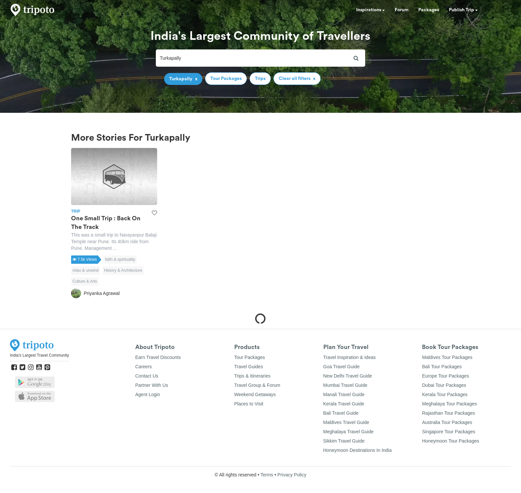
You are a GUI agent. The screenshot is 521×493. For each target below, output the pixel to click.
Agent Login (147, 394)
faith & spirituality (120, 259)
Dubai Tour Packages (444, 385)
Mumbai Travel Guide (345, 385)
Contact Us (146, 376)
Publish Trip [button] (463, 10)
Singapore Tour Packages (448, 431)
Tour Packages (249, 357)
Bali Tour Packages (442, 366)
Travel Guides (248, 366)
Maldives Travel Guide (346, 422)
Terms (266, 474)
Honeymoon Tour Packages (450, 441)
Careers (143, 366)
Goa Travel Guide (341, 366)
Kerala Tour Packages (445, 394)
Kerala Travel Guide (344, 403)
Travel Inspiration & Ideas (349, 357)
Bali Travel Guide (341, 413)
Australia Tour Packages (447, 422)
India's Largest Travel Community (39, 355)
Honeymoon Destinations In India (357, 450)
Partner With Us (151, 385)
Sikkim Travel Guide (344, 441)
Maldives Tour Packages (447, 357)
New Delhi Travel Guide (347, 376)
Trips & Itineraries (252, 376)
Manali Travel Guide (344, 394)
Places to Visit (248, 403)
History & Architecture (123, 270)
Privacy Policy (291, 474)
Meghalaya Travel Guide (348, 431)
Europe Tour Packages (445, 376)
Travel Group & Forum (257, 385)
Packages (428, 10)
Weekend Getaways (255, 394)
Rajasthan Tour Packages (448, 413)
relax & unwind (85, 270)
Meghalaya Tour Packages (449, 403)
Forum (401, 10)
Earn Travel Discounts (158, 357)
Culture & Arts (84, 281)
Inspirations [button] (370, 10)
